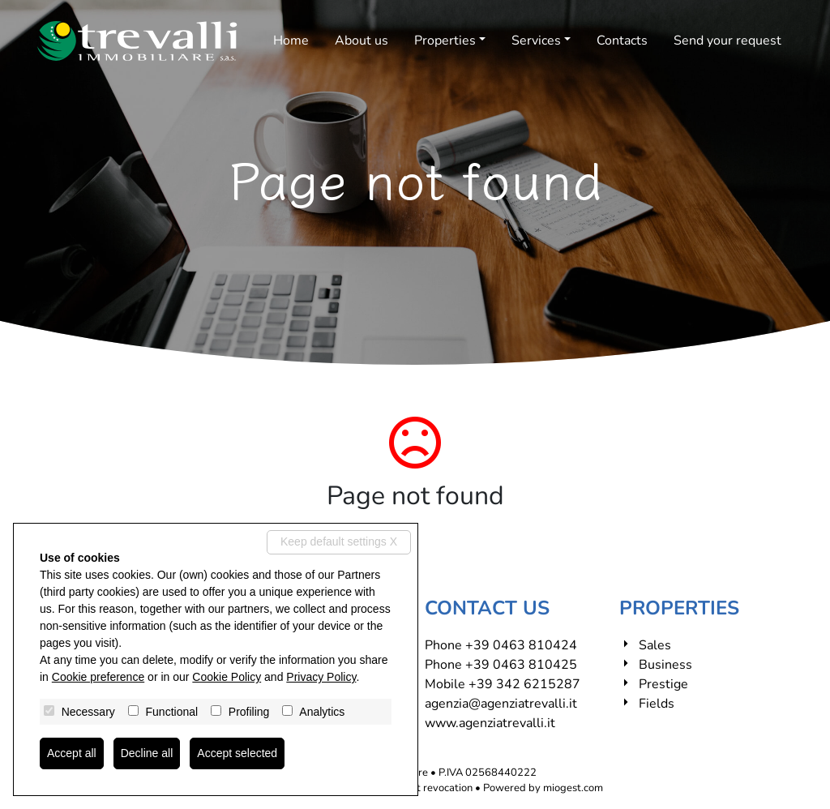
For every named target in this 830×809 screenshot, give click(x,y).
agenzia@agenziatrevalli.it (501, 704)
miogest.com (573, 788)
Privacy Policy (321, 676)
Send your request (727, 40)
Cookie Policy (226, 676)
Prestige (663, 684)
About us (361, 40)
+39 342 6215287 (524, 684)
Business (665, 665)
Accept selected (237, 753)
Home (291, 40)
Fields (656, 704)
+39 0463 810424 (521, 645)
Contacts (622, 40)
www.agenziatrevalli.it (490, 723)
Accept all (71, 753)
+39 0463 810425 (521, 665)
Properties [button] (445, 40)
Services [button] (536, 40)
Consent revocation (427, 788)
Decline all (147, 753)
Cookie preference (98, 676)
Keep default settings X (338, 541)
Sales (655, 645)
